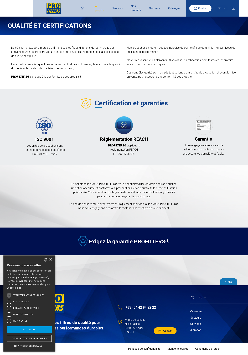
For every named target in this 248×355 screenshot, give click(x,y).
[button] (29, 346)
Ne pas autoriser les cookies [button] (29, 338)
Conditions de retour (207, 348)
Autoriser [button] (29, 329)
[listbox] (45, 260)
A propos (195, 330)
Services (91, 8)
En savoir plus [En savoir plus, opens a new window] (14, 287)
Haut (228, 281)
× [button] (50, 259)
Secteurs (134, 8)
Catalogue (154, 8)
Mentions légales (177, 348)
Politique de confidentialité (144, 348)
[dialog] (29, 303)
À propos (72, 8)
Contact (185, 8)
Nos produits (113, 8)
